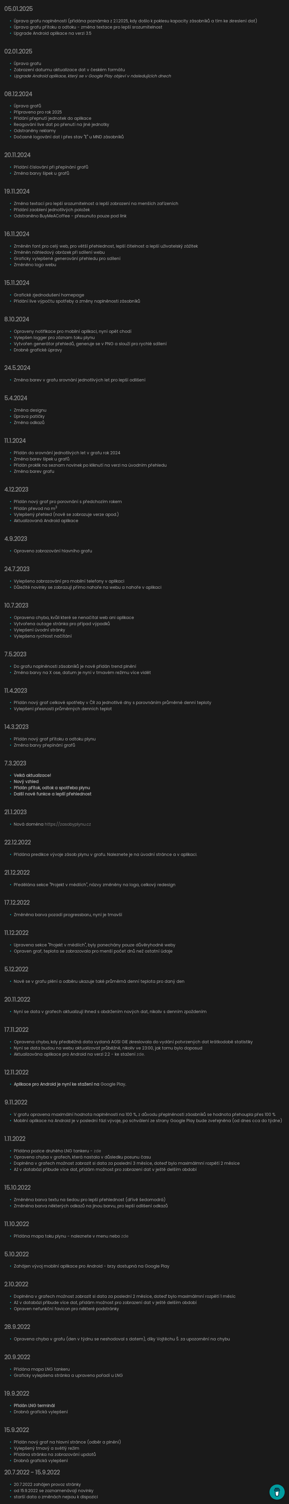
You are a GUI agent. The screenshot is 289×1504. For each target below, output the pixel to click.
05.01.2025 (18, 9)
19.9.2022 (16, 1394)
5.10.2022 (16, 1254)
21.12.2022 (17, 873)
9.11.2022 (15, 1102)
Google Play (112, 1084)
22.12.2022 (17, 842)
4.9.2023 (15, 539)
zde (140, 1054)
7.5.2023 (15, 654)
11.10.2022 (16, 1224)
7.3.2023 (15, 763)
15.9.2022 (16, 1430)
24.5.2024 (17, 368)
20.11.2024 (17, 155)
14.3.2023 (16, 727)
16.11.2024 (16, 234)
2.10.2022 (16, 1284)
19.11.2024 (17, 191)
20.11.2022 (17, 1000)
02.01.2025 (18, 51)
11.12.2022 (16, 933)
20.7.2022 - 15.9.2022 (32, 1472)
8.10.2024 (16, 319)
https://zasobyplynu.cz (68, 824)
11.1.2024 (15, 441)
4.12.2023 (16, 490)
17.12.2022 (17, 903)
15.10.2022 (17, 1188)
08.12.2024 (18, 94)
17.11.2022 (16, 1030)
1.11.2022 (14, 1139)
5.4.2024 (15, 398)
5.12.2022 (16, 969)
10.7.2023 (16, 606)
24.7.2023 (17, 569)
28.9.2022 (17, 1327)
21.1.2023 (15, 812)
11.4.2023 (15, 691)
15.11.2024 (16, 283)
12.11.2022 (16, 1072)
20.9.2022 (17, 1357)
